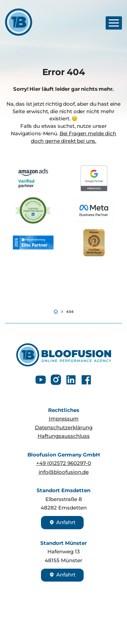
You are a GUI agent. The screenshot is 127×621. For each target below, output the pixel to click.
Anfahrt (62, 522)
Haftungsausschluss (64, 436)
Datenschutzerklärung (63, 428)
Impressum (64, 419)
